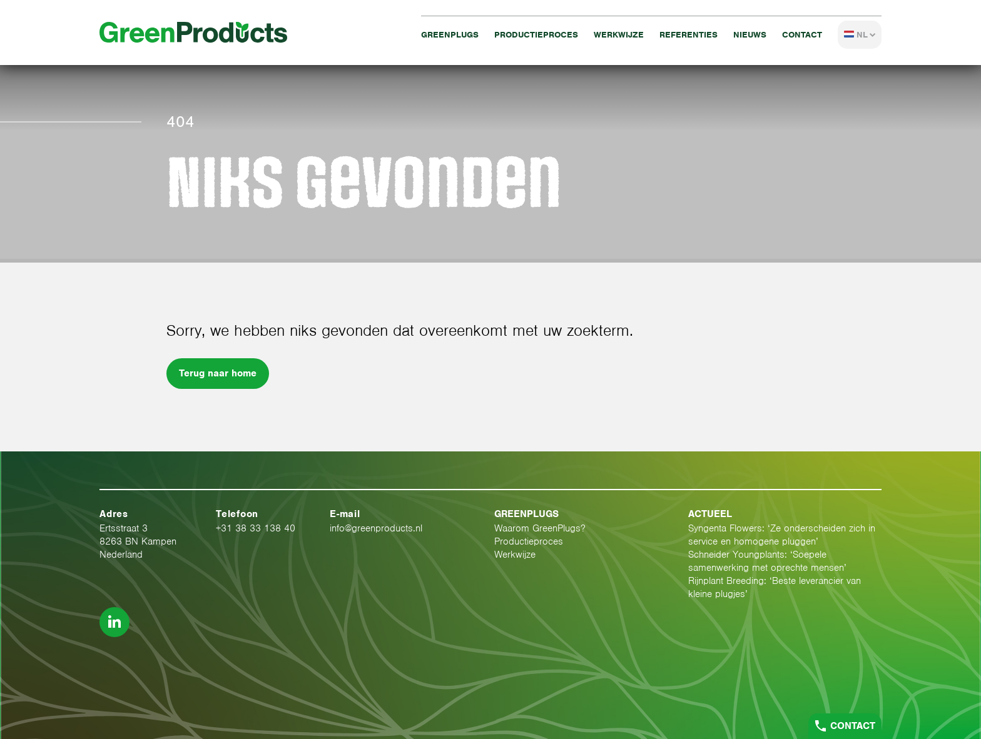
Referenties (688, 34)
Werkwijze (619, 34)
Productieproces (536, 34)
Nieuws (749, 34)
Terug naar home (218, 373)
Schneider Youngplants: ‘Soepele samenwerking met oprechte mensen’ (767, 561)
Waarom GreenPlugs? (540, 528)
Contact (802, 34)
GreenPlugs (450, 34)
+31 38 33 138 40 (255, 528)
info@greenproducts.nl (376, 528)
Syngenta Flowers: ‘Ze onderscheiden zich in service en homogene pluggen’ (781, 535)
